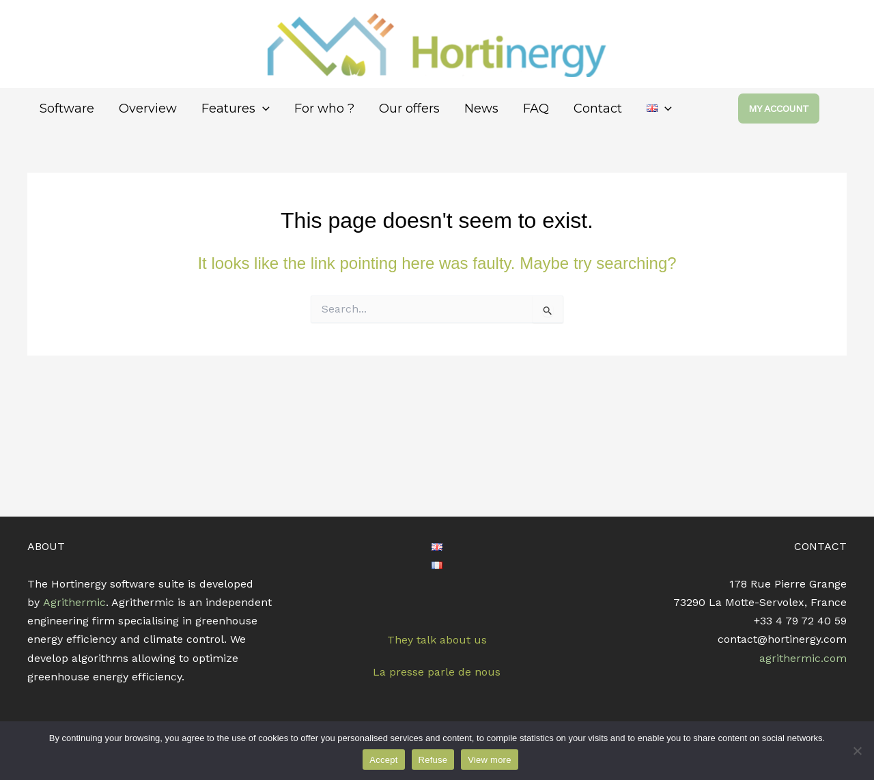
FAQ (536, 108)
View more (489, 760)
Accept (383, 760)
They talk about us (437, 639)
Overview (148, 108)
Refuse (433, 760)
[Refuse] (857, 750)
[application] (262, 109)
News (481, 108)
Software (67, 108)
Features (235, 109)
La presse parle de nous (437, 671)
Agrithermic (74, 602)
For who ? (324, 108)
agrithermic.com (803, 658)
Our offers (409, 108)
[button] (792, 108)
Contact (598, 108)
